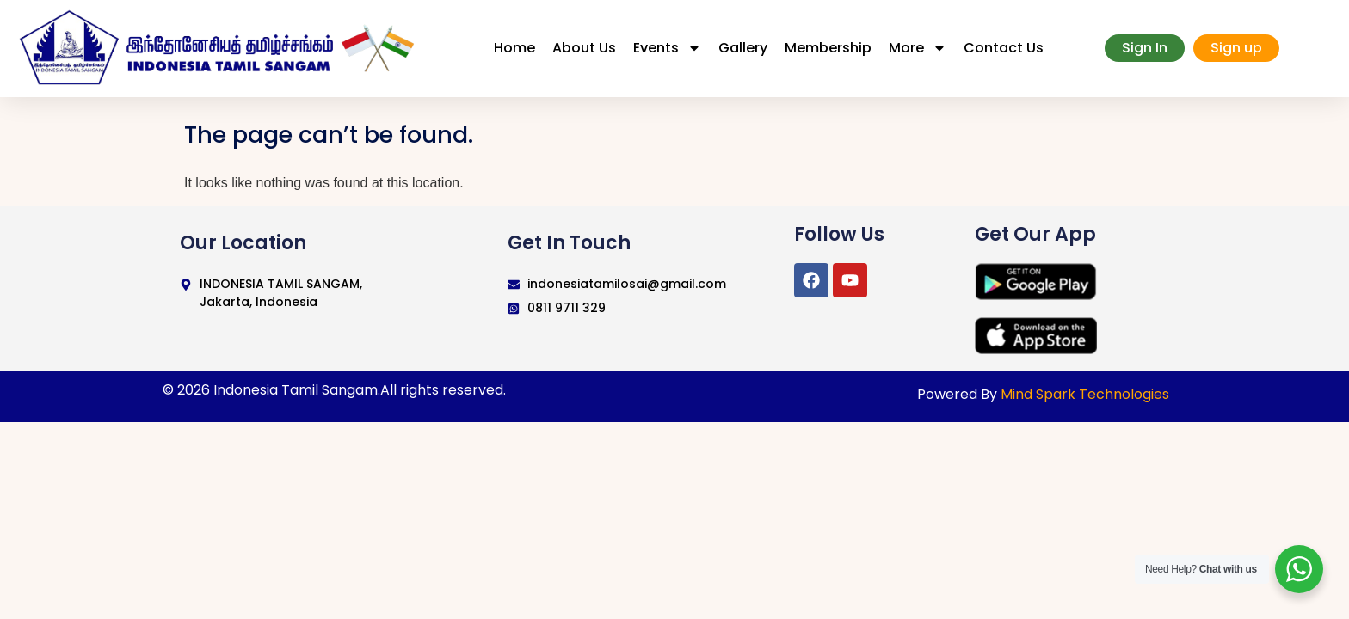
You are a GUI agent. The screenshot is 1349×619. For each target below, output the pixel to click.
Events (667, 48)
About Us (584, 48)
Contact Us (1004, 48)
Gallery (742, 48)
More (917, 48)
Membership (828, 48)
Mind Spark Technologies (1085, 394)
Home (514, 48)
